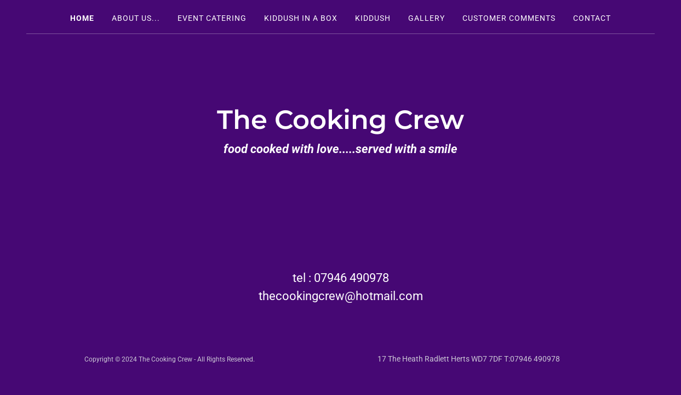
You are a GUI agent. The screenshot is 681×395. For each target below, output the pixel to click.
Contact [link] (592, 18)
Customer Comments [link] (509, 18)
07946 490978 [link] (351, 278)
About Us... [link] (136, 18)
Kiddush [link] (373, 18)
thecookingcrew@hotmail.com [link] (341, 296)
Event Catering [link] (212, 18)
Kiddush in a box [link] (300, 18)
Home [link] (82, 18)
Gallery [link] (426, 18)
